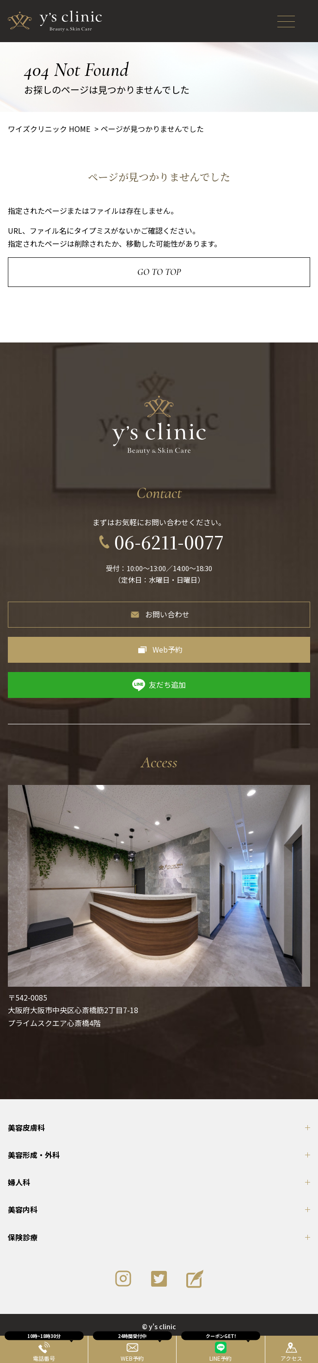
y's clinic (162, 1326)
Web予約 (168, 649)
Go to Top (159, 272)
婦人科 (19, 1182)
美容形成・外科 (34, 1154)
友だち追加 (167, 684)
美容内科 (22, 1209)
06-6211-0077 (169, 541)
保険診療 (22, 1237)
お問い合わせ (167, 614)
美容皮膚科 (26, 1127)
